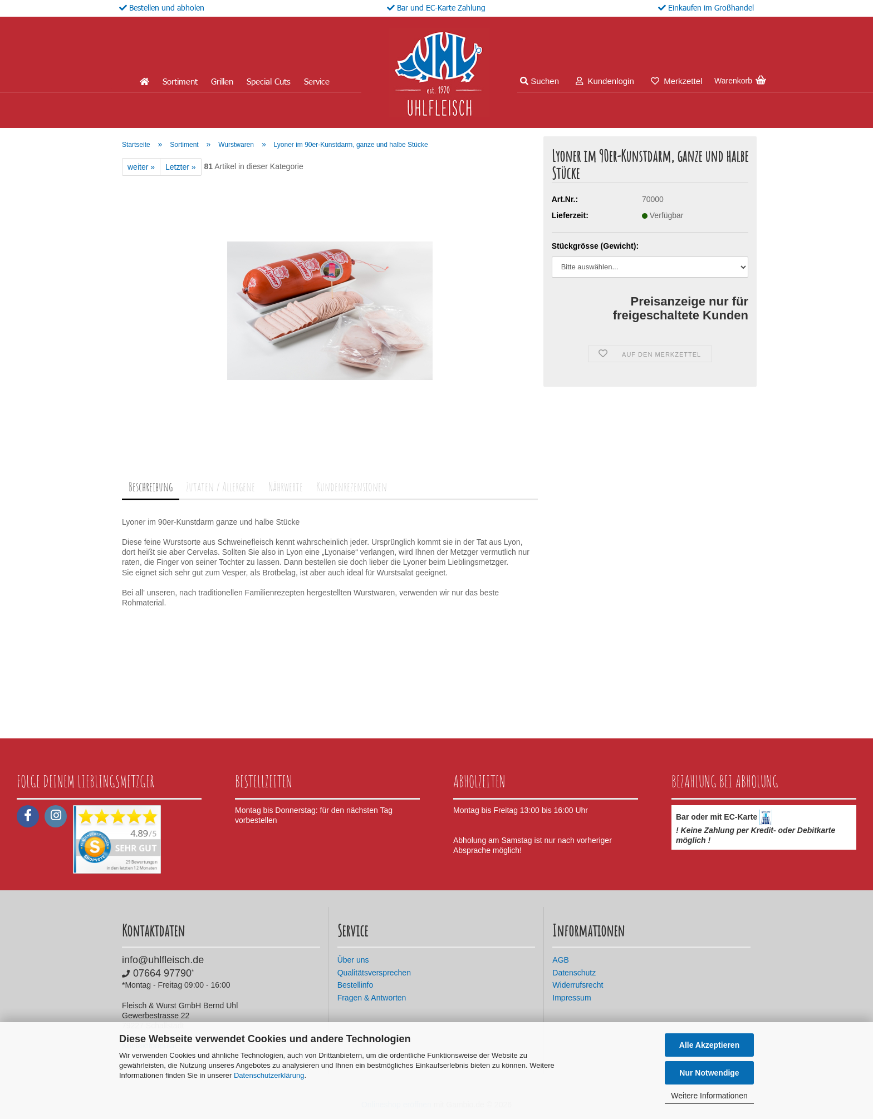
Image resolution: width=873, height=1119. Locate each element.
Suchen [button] (539, 81)
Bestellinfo (355, 984)
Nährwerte (285, 486)
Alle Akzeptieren (709, 1045)
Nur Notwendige (709, 1072)
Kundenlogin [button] (605, 81)
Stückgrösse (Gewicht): (595, 245)
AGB (560, 959)
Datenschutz (574, 972)
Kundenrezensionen (351, 486)
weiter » (141, 166)
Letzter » (180, 166)
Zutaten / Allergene (220, 486)
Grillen (222, 81)
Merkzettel (677, 81)
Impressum (571, 997)
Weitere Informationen (709, 1095)
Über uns (353, 959)
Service (317, 81)
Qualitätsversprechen (374, 972)
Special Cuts (269, 81)
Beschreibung (151, 486)
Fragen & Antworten (371, 997)
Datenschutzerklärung (269, 1075)
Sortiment (180, 81)
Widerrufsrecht (577, 984)
